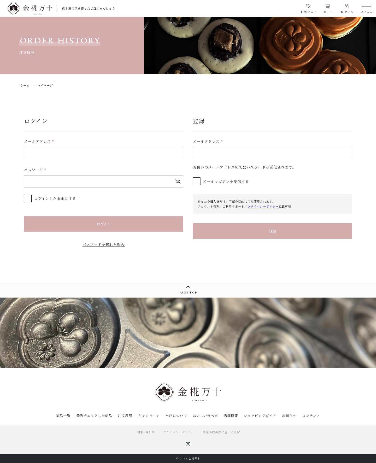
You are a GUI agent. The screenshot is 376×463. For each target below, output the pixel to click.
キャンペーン (149, 415)
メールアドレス (39, 141)
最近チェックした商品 (94, 415)
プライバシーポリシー (263, 206)
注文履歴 (125, 415)
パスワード (35, 169)
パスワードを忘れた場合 (103, 244)
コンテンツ (311, 415)
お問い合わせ (145, 432)
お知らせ (289, 415)
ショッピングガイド (260, 415)
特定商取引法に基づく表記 (221, 432)
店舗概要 (231, 415)
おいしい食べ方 (205, 415)
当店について (176, 415)
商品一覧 (63, 415)
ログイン (104, 223)
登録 (272, 231)
